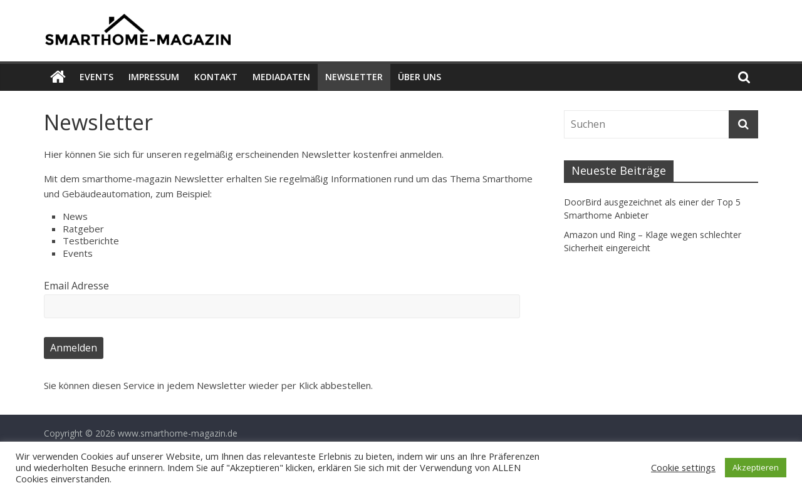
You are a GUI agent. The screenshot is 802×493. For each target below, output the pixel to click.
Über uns (419, 77)
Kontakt (215, 77)
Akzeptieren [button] (755, 467)
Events (96, 77)
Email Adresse (76, 286)
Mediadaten (281, 77)
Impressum (153, 77)
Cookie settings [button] (683, 467)
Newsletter (354, 77)
